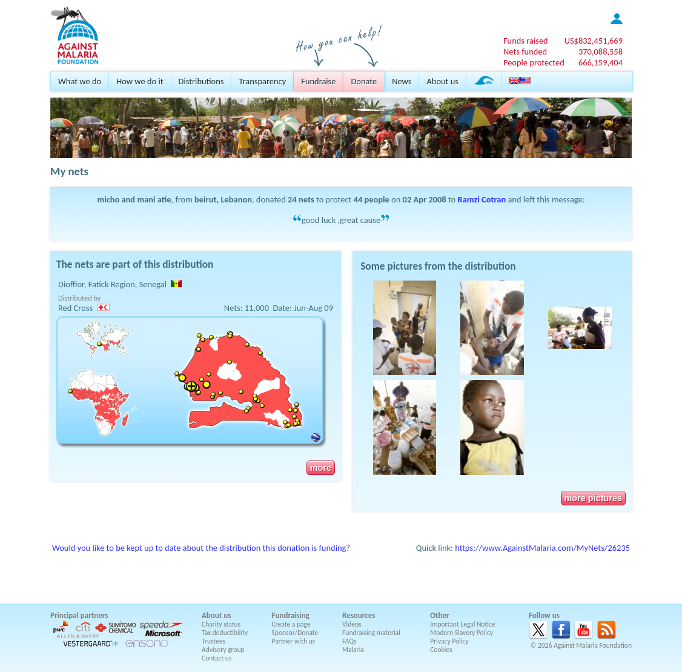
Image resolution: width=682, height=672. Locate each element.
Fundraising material (371, 632)
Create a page (291, 624)
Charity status (221, 624)
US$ (593, 40)
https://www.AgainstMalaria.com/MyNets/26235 (542, 547)
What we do (79, 81)
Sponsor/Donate (295, 632)
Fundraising (291, 615)
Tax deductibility (225, 632)
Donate (364, 81)
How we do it (139, 81)
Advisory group (223, 649)
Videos (352, 624)
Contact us (216, 658)
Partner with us (294, 641)
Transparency (262, 81)
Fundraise (318, 81)
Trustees (213, 641)
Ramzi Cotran (482, 199)
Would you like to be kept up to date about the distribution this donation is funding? (201, 547)
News (401, 81)
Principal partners (79, 615)
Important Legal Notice (462, 624)
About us (442, 81)
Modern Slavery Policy (461, 632)
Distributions (201, 81)
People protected (533, 62)
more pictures (593, 498)
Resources (358, 615)
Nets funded (525, 51)
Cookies (441, 649)
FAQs (349, 641)
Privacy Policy (449, 641)
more (320, 468)
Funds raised (525, 40)
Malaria (353, 649)
